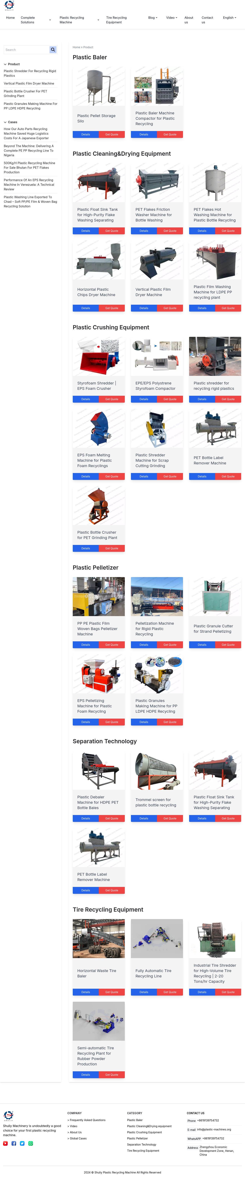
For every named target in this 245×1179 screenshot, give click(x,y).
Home (10, 18)
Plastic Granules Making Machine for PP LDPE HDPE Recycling (156, 706)
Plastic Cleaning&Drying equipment (122, 153)
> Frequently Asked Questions (86, 1120)
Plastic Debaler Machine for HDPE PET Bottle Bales (98, 802)
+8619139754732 (208, 1120)
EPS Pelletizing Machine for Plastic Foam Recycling (94, 706)
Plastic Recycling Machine (80, 20)
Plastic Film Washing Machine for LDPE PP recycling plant (213, 292)
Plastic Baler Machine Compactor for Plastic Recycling (155, 118)
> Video (72, 1126)
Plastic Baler (90, 57)
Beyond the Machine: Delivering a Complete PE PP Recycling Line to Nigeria (29, 150)
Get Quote (111, 134)
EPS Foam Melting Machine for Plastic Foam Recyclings (94, 460)
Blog (153, 18)
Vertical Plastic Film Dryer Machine (29, 83)
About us (189, 20)
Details (86, 134)
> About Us (74, 1132)
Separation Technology (105, 741)
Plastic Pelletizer (95, 567)
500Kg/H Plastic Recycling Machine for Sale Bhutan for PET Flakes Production (29, 167)
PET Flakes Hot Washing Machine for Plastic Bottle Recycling (215, 214)
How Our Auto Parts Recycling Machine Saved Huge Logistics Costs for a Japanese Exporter (26, 133)
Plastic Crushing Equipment (111, 327)
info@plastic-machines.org (214, 1129)
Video (172, 18)
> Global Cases (77, 1138)
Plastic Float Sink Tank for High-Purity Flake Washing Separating (97, 214)
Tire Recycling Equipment (116, 20)
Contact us (207, 20)
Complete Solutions (36, 20)
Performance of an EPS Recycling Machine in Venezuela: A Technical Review (29, 184)
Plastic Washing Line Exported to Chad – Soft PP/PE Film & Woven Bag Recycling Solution (30, 201)
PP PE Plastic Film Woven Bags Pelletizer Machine (97, 628)
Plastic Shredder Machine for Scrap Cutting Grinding (152, 460)
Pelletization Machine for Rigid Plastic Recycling (155, 628)
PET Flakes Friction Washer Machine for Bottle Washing (154, 214)
